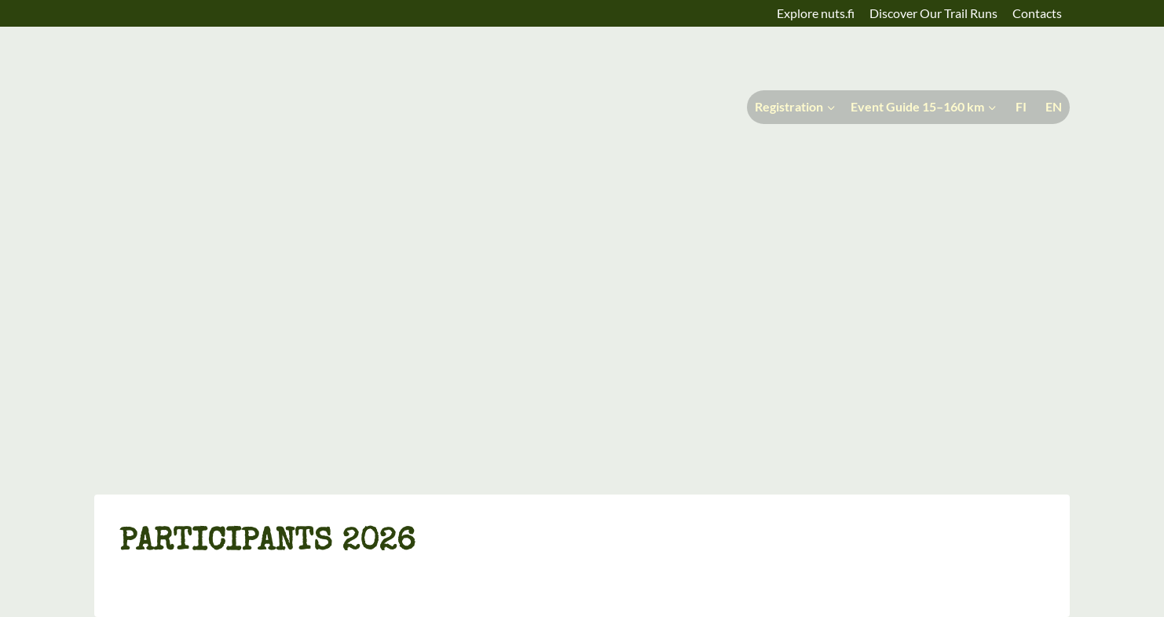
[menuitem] (1019, 107)
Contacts (1037, 12)
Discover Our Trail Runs (933, 12)
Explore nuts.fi (816, 12)
